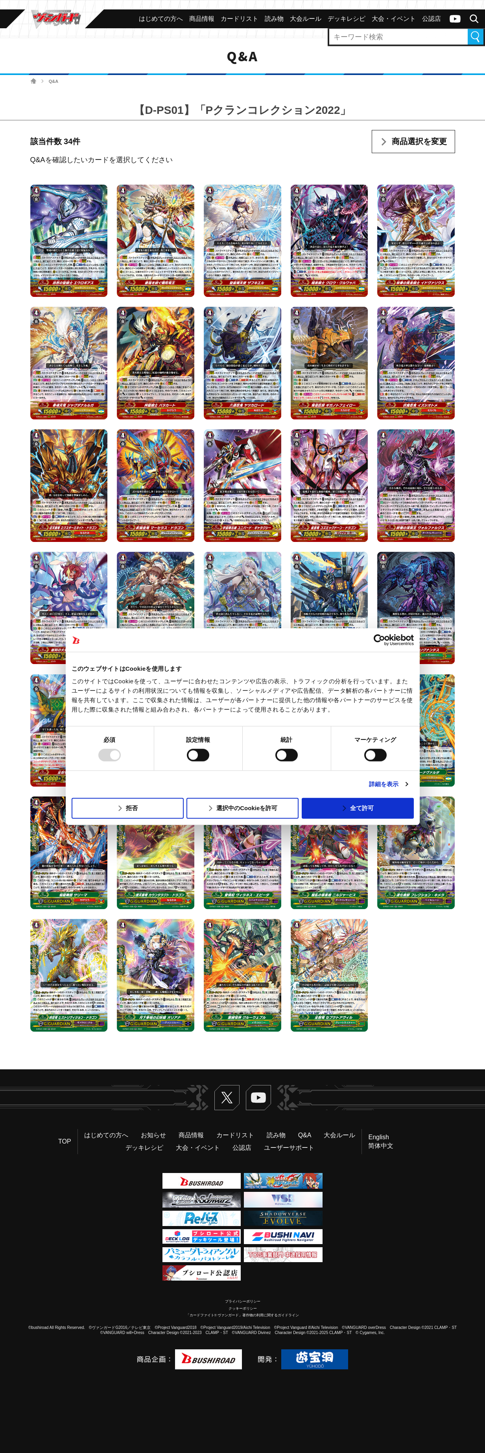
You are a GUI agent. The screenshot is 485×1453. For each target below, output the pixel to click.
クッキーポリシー (243, 1308)
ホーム (33, 81)
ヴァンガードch (455, 19)
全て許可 (362, 808)
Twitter (227, 1097)
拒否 (132, 808)
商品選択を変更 (419, 141)
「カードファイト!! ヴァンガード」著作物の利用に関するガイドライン (242, 1315)
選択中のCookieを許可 (246, 808)
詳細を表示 (384, 784)
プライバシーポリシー (242, 1301)
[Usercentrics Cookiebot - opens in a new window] (379, 640)
